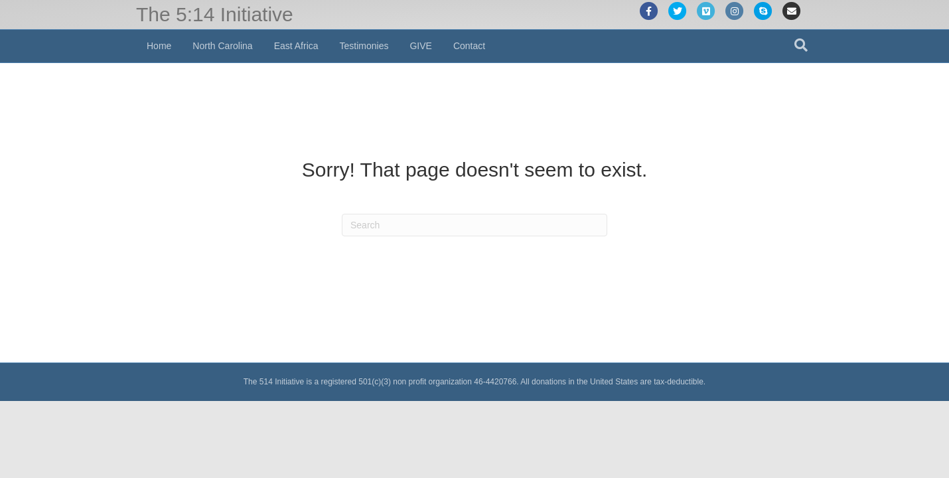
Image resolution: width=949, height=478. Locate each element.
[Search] (801, 45)
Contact (469, 45)
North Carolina (222, 45)
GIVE (420, 45)
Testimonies (364, 45)
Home (159, 45)
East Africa (296, 45)
